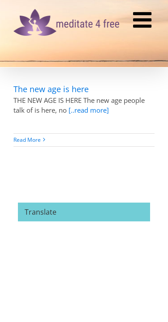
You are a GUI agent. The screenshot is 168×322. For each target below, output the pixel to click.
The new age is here (51, 89)
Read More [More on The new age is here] (27, 140)
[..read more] (89, 110)
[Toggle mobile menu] (144, 21)
